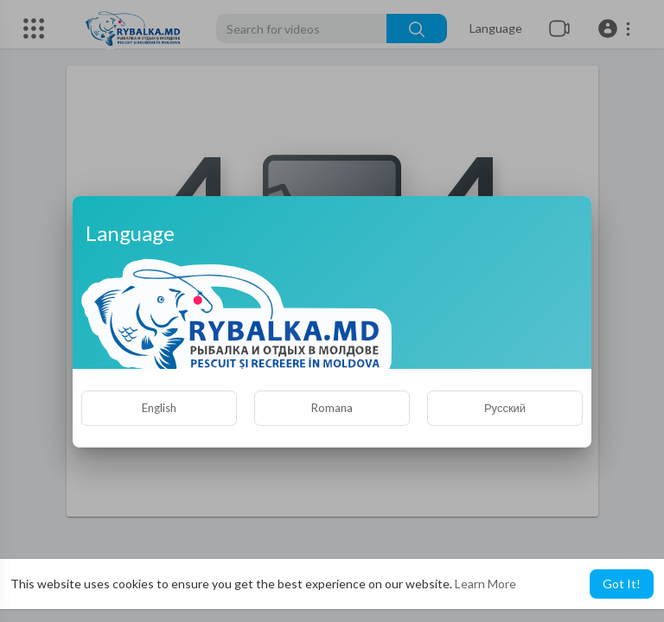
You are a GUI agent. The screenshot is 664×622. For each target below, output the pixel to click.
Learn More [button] (485, 583)
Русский (505, 408)
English (159, 408)
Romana (332, 408)
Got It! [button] (622, 583)
